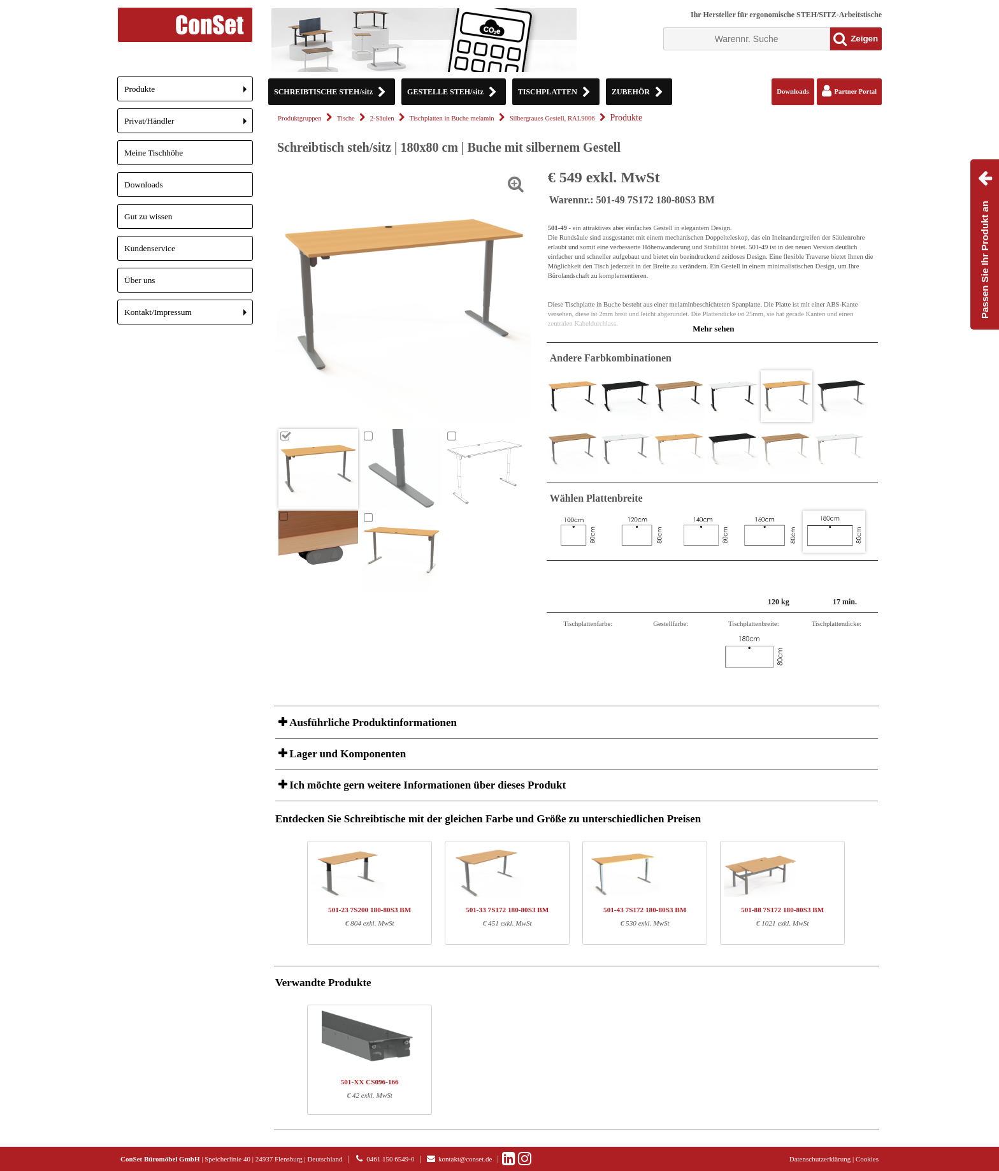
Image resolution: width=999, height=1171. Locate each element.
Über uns (139, 280)
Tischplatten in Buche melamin (452, 118)
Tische (346, 118)
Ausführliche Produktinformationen (372, 722)
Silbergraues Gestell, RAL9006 (552, 118)
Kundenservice (149, 248)
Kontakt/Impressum (188, 315)
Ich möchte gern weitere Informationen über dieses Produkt (426, 785)
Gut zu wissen (148, 216)
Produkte (188, 92)
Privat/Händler (188, 124)
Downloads (143, 184)
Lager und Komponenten (346, 754)
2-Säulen (382, 118)
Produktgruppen (300, 118)
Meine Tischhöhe (153, 152)
